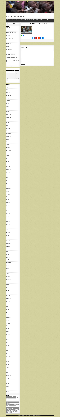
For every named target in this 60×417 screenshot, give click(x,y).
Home (7, 19)
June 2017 (7, 252)
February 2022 (8, 166)
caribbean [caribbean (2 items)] (13, 397)
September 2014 (8, 303)
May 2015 (7, 290)
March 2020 (8, 202)
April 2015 (7, 292)
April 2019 (7, 219)
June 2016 (7, 270)
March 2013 (8, 331)
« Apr (7, 82)
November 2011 (8, 356)
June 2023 (7, 141)
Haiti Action (7, 33)
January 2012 (8, 353)
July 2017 (7, 251)
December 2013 (8, 317)
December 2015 (8, 279)
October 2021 (8, 172)
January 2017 (8, 260)
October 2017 (8, 246)
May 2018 (7, 237)
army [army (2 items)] (11, 396)
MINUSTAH (7, 52)
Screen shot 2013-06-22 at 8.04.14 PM (37, 23)
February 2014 (8, 314)
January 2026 (8, 92)
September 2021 (8, 174)
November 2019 (8, 208)
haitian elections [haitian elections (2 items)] (10, 405)
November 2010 (8, 375)
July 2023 (7, 139)
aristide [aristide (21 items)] (9, 396)
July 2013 (7, 325)
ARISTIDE (7, 29)
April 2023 (7, 144)
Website (22, 62)
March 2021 (8, 183)
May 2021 (7, 180)
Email (22, 61)
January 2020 (8, 205)
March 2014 (8, 312)
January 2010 (8, 391)
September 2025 (8, 98)
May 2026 (7, 86)
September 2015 (8, 284)
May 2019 (7, 218)
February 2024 (8, 128)
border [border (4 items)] (10, 397)
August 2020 (8, 194)
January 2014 (8, 315)
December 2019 (8, 207)
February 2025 (8, 109)
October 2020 (8, 191)
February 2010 (8, 389)
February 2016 (8, 276)
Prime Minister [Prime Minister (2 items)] (16, 411)
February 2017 (8, 259)
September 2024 (8, 117)
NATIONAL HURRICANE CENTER (10, 54)
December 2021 (8, 169)
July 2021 (7, 177)
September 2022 (8, 155)
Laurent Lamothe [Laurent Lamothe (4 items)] (14, 409)
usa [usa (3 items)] (9, 412)
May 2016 (7, 271)
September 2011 (8, 359)
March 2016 (8, 274)
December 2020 (8, 188)
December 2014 (8, 298)
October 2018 (8, 229)
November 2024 (8, 114)
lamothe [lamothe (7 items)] (11, 409)
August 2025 (8, 100)
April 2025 (7, 106)
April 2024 (7, 125)
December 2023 (8, 131)
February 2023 (8, 147)
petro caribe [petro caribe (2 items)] (8, 411)
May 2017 (7, 254)
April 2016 (7, 273)
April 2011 (7, 367)
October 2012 (8, 339)
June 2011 (7, 364)
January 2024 (8, 130)
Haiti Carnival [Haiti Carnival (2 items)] (14, 405)
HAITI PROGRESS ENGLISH (10, 38)
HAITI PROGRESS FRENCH (10, 40)
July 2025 (7, 101)
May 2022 (7, 161)
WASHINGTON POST (9, 66)
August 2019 (8, 213)
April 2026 (7, 87)
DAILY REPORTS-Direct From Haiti (28, 19)
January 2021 (8, 186)
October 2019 (8, 210)
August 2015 (8, 285)
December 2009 (8, 392)
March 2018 (8, 238)
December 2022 (8, 150)
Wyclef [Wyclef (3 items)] (11, 412)
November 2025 (8, 95)
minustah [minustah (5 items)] (10, 410)
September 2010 (8, 378)
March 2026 (8, 89)
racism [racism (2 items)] (7, 412)
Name (22, 59)
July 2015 (7, 287)
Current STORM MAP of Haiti (10, 30)
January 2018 (8, 241)
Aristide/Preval (15, 19)
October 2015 (8, 282)
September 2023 (8, 136)
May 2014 (7, 309)
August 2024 (8, 119)
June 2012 (7, 345)
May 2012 (7, 347)
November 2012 (8, 337)
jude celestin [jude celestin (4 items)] (8, 409)
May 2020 (7, 199)
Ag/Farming (10, 19)
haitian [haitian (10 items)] (7, 405)
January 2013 (8, 334)
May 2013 (7, 328)
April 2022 (7, 163)
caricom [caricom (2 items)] (15, 397)
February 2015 (8, 295)
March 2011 (8, 369)
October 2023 (8, 134)
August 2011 (8, 361)
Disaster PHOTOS (35, 19)
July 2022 (7, 158)
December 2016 (8, 262)
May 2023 (7, 142)
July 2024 (7, 120)
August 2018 (8, 232)
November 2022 (8, 152)
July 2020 (7, 196)
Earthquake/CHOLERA (41, 19)
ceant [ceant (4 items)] (17, 397)
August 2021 (8, 175)
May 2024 (7, 123)
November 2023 (8, 133)
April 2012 (7, 348)
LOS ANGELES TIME (9, 49)
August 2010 (8, 380)
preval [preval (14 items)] (13, 411)
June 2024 (7, 122)
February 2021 (8, 185)
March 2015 (8, 293)
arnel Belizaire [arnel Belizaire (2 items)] (14, 396)
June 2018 (7, 235)
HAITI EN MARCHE (8, 35)
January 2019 (8, 224)
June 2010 (7, 383)
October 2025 (8, 97)
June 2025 (7, 103)
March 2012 (8, 350)
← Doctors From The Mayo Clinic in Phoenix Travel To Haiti (28, 43)
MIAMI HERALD (8, 51)
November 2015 (8, 281)
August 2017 (8, 249)
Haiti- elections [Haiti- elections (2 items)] (8, 403)
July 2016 (7, 268)
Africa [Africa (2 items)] (7, 396)
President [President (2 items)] (11, 411)
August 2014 (8, 304)
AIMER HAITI (8, 27)
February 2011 (8, 370)
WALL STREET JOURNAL (9, 64)
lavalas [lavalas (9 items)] (17, 409)
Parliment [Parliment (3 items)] (15, 410)
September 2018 (8, 230)
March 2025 (8, 108)
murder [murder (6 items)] (13, 410)
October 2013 (8, 320)
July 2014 (7, 306)
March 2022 (8, 164)
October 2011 (8, 358)
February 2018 (8, 240)
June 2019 (7, 216)
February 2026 (8, 90)
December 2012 (8, 336)
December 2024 (8, 112)
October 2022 (8, 153)
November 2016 (8, 263)
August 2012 (8, 342)
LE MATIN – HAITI (8, 43)
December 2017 (8, 243)
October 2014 (8, 301)
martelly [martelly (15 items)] (7, 410)
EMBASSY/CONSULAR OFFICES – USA (11, 32)
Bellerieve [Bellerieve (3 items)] (8, 397)
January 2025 (8, 111)
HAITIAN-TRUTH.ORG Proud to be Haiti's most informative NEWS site (15, 14)
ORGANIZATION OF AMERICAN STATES (11, 57)
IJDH (7, 41)
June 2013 (7, 326)
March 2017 (8, 257)
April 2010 (7, 386)
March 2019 (8, 221)
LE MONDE (7, 46)
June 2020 (7, 197)
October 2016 (8, 265)
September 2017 (8, 248)
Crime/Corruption (20, 19)
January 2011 (8, 372)
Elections (46, 19)
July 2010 (7, 381)
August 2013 (8, 323)
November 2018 (8, 227)
